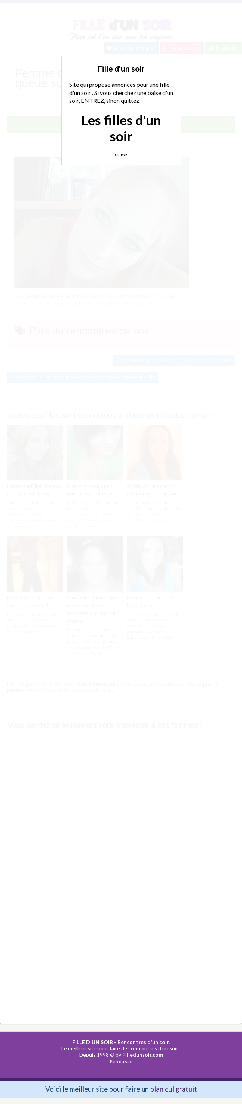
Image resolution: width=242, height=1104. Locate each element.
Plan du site (121, 1061)
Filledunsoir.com (142, 1054)
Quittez (121, 155)
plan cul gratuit (173, 1089)
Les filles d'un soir (121, 128)
